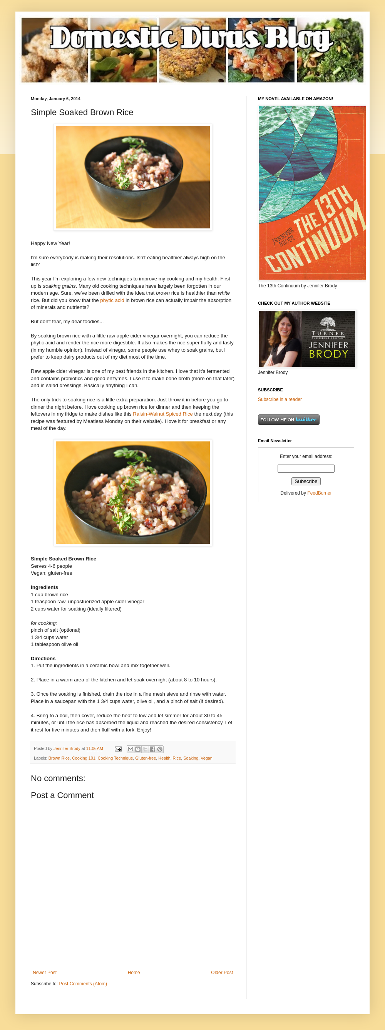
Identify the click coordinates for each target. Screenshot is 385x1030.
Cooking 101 (83, 758)
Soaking (190, 758)
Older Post (222, 972)
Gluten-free (145, 758)
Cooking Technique (115, 758)
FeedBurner (319, 493)
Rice (177, 758)
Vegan (207, 758)
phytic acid (112, 300)
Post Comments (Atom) (83, 983)
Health (164, 758)
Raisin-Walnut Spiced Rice (163, 414)
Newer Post (45, 972)
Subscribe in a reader (280, 399)
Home (134, 972)
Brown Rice (59, 758)
